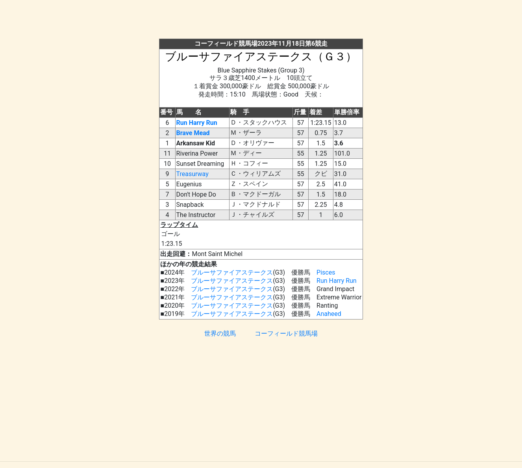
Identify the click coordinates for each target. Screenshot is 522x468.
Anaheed (329, 314)
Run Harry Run (196, 122)
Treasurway (192, 174)
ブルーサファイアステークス (232, 272)
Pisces (326, 272)
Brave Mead (193, 133)
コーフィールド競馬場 (286, 333)
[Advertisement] (261, 21)
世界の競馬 (220, 333)
